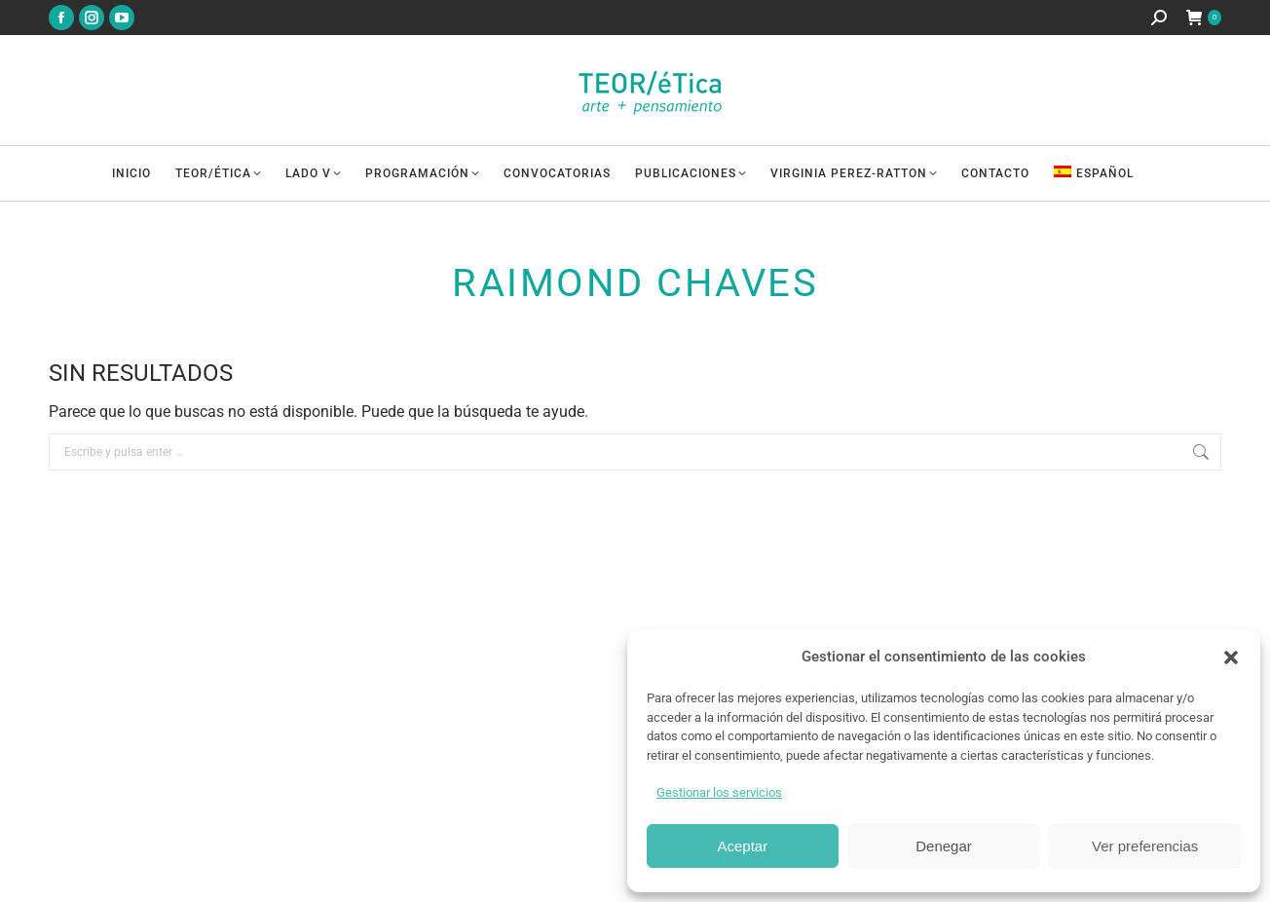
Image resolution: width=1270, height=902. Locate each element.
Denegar (943, 846)
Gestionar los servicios (719, 792)
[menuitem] (1106, 173)
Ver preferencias (1145, 846)
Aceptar (742, 846)
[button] (1231, 657)
